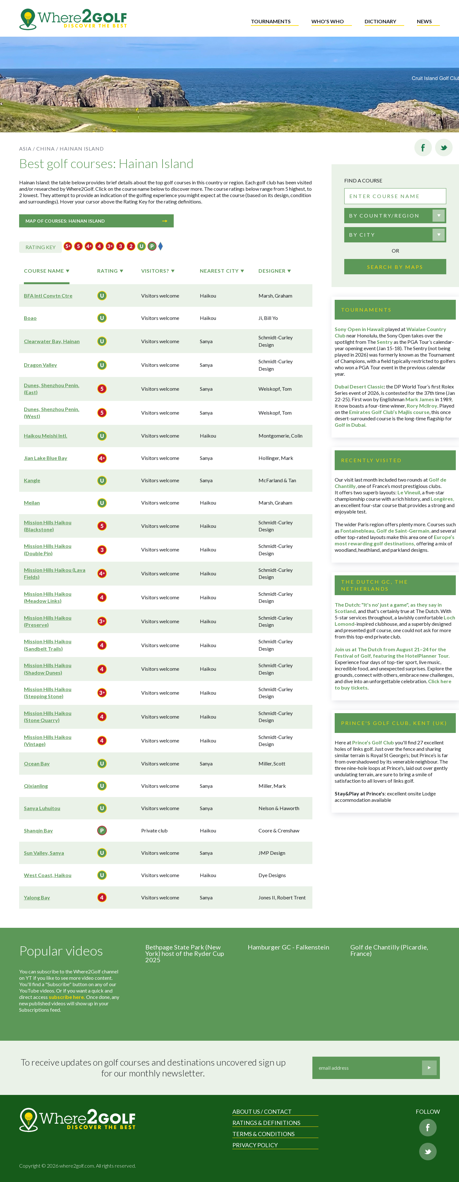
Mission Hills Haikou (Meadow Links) (47, 597)
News (424, 21)
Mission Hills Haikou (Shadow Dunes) (47, 668)
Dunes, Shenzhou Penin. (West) (51, 412)
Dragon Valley (40, 365)
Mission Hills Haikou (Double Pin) (47, 549)
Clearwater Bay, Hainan (52, 341)
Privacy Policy (255, 1145)
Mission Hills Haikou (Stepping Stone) (47, 692)
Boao (30, 318)
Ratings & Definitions (266, 1122)
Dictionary (380, 21)
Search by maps (395, 267)
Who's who (327, 21)
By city (362, 235)
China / (47, 148)
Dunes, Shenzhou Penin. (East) (51, 388)
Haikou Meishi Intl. (45, 435)
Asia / (27, 148)
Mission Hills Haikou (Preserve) (47, 621)
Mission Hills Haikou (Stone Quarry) (47, 716)
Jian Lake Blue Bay (45, 458)
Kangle (32, 480)
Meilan (32, 502)
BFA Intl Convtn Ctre (48, 295)
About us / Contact (262, 1111)
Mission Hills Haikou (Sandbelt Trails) (47, 644)
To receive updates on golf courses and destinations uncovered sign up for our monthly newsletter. (154, 1067)
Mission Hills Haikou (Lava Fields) (54, 573)
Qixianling (36, 786)
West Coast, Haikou (47, 875)
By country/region (384, 215)
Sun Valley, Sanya (44, 853)
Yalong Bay (37, 897)
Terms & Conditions (263, 1133)
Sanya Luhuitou (42, 808)
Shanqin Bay (38, 830)
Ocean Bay (37, 763)
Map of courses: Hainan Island (96, 221)
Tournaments (271, 21)
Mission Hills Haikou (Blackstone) (47, 525)
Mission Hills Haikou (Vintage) (47, 740)
